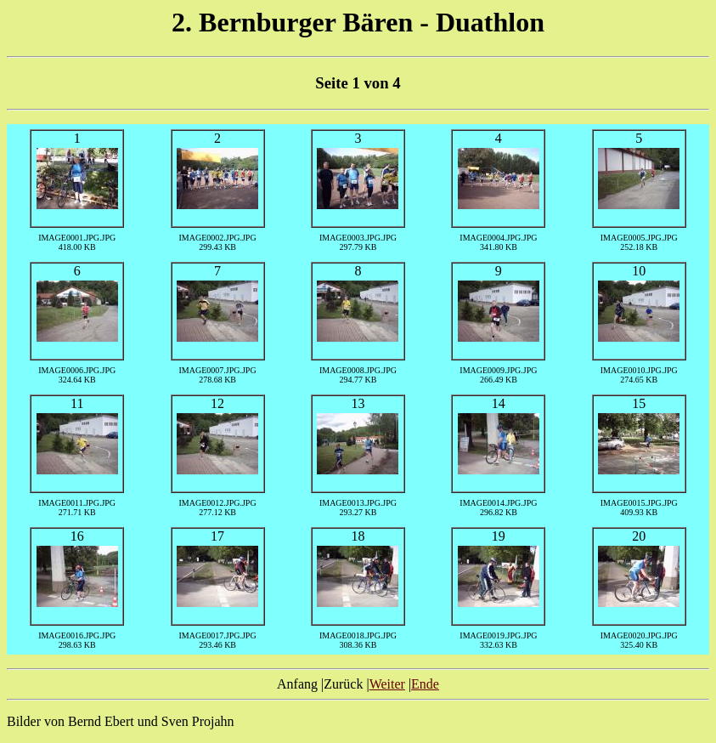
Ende (425, 684)
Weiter (387, 684)
